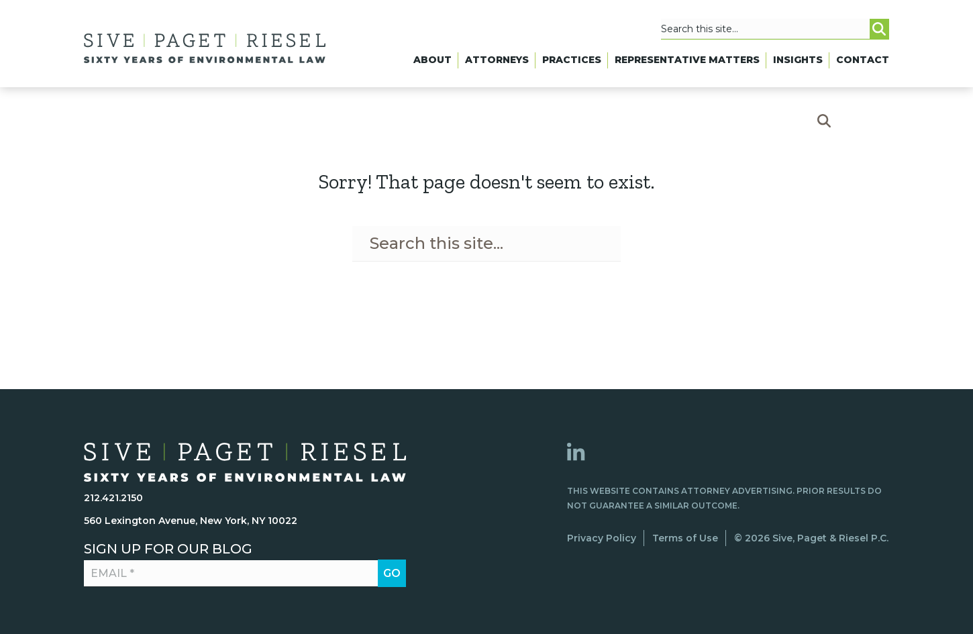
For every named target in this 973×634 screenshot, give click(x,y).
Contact (862, 60)
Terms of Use (685, 538)
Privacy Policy (601, 538)
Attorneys (497, 60)
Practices (571, 60)
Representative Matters (687, 60)
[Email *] (237, 573)
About (432, 60)
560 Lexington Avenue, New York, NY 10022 (190, 521)
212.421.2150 (113, 498)
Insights (798, 60)
